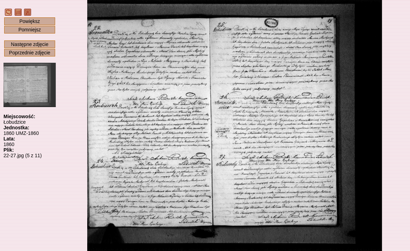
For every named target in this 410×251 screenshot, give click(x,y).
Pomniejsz (29, 29)
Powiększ (29, 21)
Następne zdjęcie (29, 44)
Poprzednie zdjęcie (29, 52)
